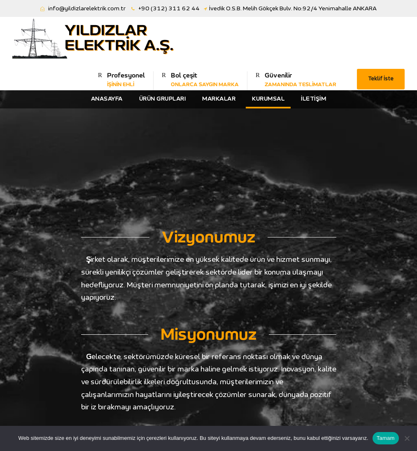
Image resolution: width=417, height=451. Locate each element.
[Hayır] (407, 438)
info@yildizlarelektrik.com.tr (87, 9)
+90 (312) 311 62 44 (169, 9)
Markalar (218, 99)
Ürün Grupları (162, 99)
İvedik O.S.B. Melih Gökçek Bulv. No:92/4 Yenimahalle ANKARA (293, 9)
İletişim (313, 99)
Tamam (386, 438)
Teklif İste (381, 79)
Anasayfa (107, 99)
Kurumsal (268, 99)
